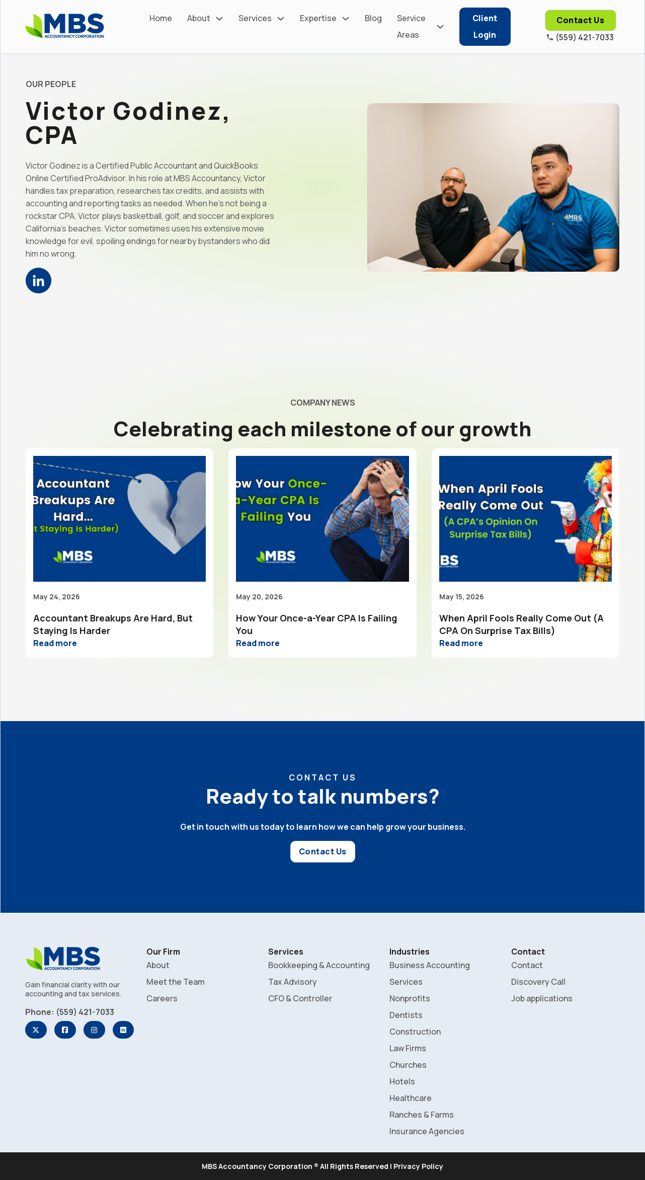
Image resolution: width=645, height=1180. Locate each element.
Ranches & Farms (421, 1114)
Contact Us (580, 20)
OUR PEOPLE (51, 84)
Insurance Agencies (426, 1131)
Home (160, 18)
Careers (162, 998)
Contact (527, 965)
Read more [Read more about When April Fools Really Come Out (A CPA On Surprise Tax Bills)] (461, 643)
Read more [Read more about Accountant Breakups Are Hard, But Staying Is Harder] (55, 643)
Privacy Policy (418, 1166)
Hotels (402, 1081)
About (198, 18)
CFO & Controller (300, 998)
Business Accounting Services (429, 973)
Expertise (318, 18)
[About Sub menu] (219, 18)
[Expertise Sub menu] (346, 18)
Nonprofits (409, 998)
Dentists (406, 1014)
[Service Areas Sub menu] (440, 26)
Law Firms (407, 1048)
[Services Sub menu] (281, 18)
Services (255, 18)
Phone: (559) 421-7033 (69, 1011)
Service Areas (411, 26)
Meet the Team (175, 981)
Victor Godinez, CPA (129, 122)
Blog (373, 18)
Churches (408, 1064)
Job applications (542, 998)
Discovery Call (538, 981)
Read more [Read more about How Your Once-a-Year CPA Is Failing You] (258, 643)
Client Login (484, 26)
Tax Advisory (292, 981)
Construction (415, 1031)
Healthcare (410, 1098)
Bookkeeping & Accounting (319, 965)
